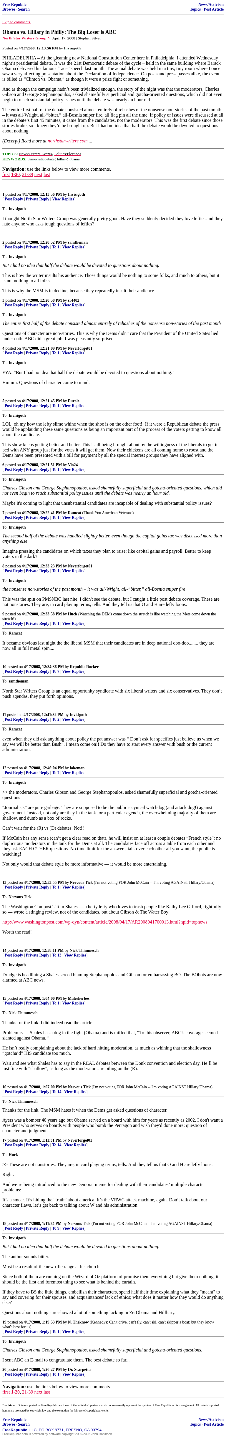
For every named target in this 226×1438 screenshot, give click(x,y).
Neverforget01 (80, 348)
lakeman (77, 768)
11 (4, 715)
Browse (8, 9)
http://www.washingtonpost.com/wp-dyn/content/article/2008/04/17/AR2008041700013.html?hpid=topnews (104, 921)
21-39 (27, 174)
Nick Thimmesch (84, 950)
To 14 (57, 1092)
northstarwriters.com (68, 140)
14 (4, 950)
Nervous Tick (81, 882)
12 (4, 768)
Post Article (214, 9)
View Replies (63, 199)
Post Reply (14, 199)
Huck (72, 614)
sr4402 (73, 300)
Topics (195, 9)
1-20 (15, 174)
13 (4, 882)
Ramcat (74, 513)
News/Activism (211, 4)
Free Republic (14, 4)
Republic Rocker (84, 667)
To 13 (57, 955)
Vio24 (73, 465)
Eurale (73, 401)
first (6, 174)
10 (4, 667)
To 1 (55, 247)
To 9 (55, 1228)
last (47, 174)
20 (4, 1369)
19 (4, 1322)
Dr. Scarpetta (79, 1369)
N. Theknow (78, 1322)
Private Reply (37, 199)
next (38, 174)
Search (24, 9)
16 (4, 1087)
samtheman (78, 242)
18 (4, 1223)
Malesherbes (78, 998)
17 (4, 1140)
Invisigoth (76, 194)
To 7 (55, 671)
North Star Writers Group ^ (26, 38)
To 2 (55, 719)
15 (4, 998)
